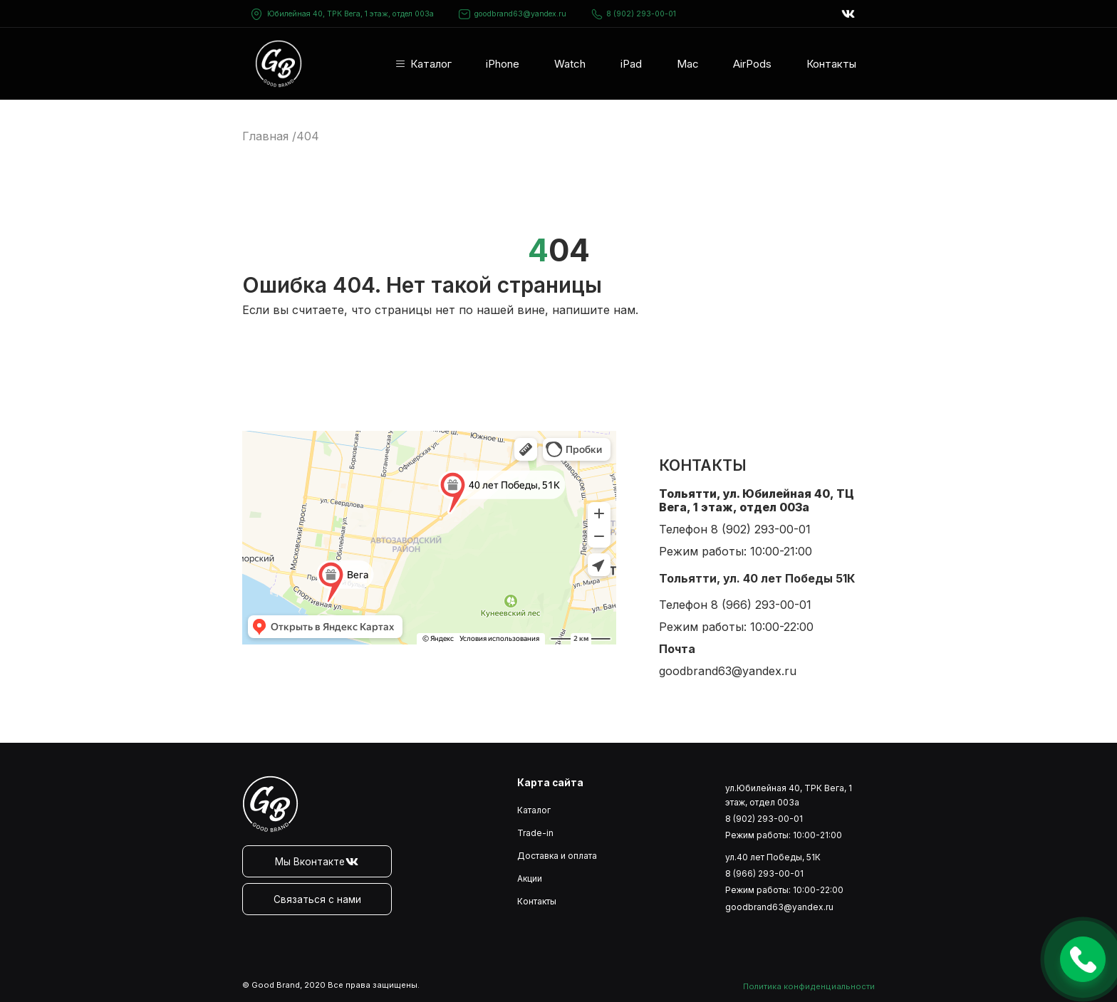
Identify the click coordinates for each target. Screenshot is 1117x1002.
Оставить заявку (1083, 959)
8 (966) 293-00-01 (761, 604)
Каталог (431, 64)
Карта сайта (550, 782)
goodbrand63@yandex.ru (512, 14)
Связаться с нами (317, 899)
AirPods (752, 64)
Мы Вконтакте (317, 862)
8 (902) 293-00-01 (633, 14)
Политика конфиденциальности (809, 986)
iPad (631, 64)
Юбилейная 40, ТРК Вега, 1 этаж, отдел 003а (350, 14)
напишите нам (593, 310)
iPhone (502, 64)
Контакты (831, 64)
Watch (570, 64)
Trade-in (535, 833)
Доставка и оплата (557, 855)
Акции (529, 878)
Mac (688, 64)
